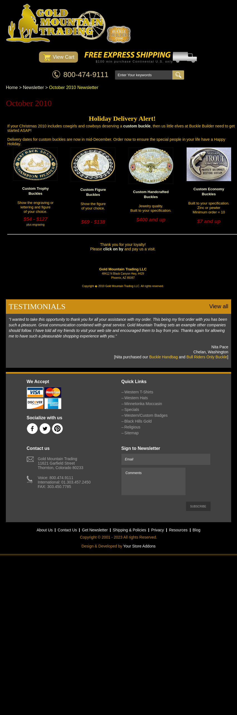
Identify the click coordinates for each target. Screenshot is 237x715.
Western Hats (136, 398)
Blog (197, 530)
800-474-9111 (86, 74)
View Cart (58, 57)
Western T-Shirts (138, 392)
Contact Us (67, 530)
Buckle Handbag (163, 357)
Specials (131, 409)
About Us (44, 530)
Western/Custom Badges (146, 415)
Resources (178, 530)
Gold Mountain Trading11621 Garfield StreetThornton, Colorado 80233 (60, 463)
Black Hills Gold (138, 421)
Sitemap (131, 433)
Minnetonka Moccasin (143, 403)
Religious (132, 427)
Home (12, 87)
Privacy (157, 530)
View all (218, 306)
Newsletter (33, 87)
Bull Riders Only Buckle (207, 357)
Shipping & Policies (129, 530)
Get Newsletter (95, 530)
